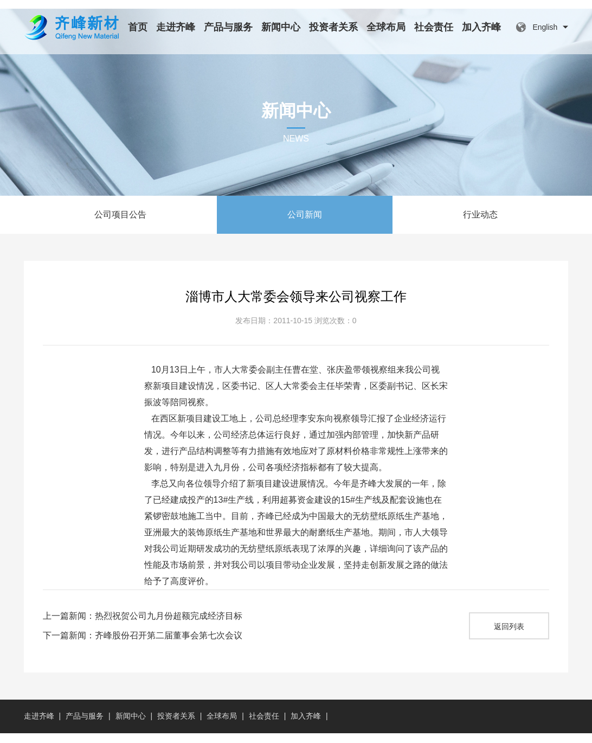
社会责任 (433, 27)
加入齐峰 (481, 27)
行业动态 (480, 224)
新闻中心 (280, 27)
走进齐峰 (175, 27)
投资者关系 (333, 27)
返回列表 (509, 636)
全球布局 (386, 27)
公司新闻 (304, 224)
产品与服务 (228, 27)
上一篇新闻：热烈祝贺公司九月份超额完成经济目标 (142, 625)
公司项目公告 (120, 224)
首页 (137, 27)
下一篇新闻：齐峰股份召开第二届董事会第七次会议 (142, 645)
